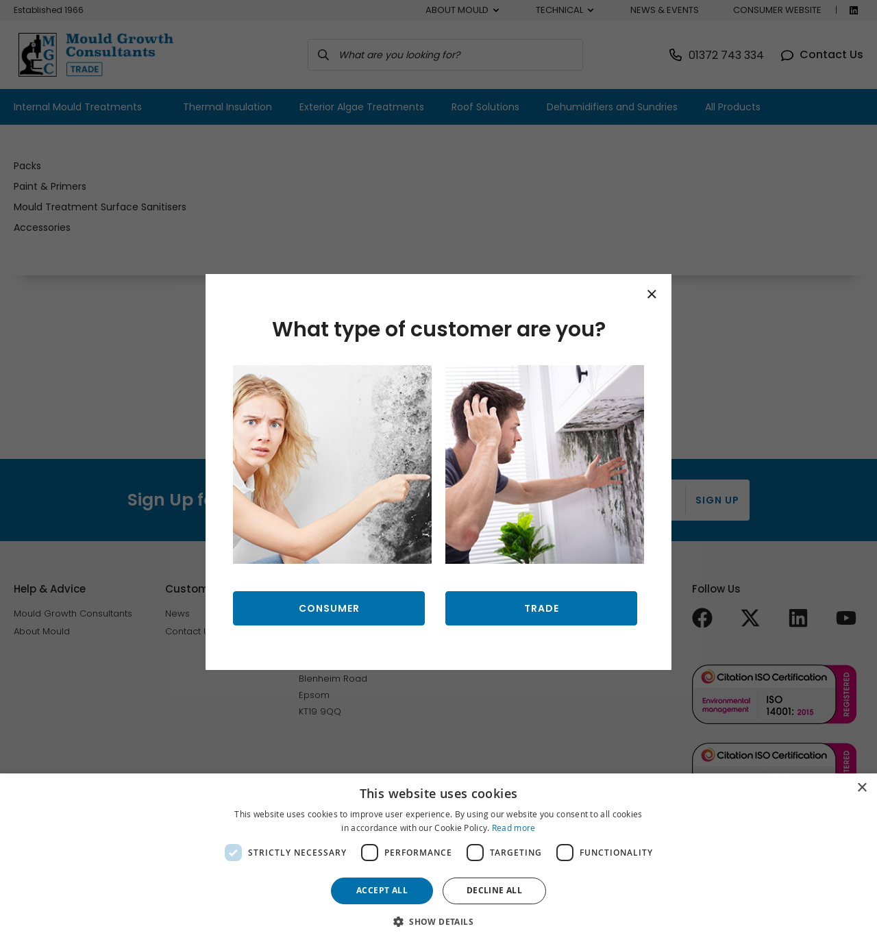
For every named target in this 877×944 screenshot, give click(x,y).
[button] (438, 921)
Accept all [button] (382, 890)
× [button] (861, 788)
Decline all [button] (494, 890)
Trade (541, 608)
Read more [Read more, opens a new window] (514, 827)
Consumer (329, 608)
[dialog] (438, 858)
